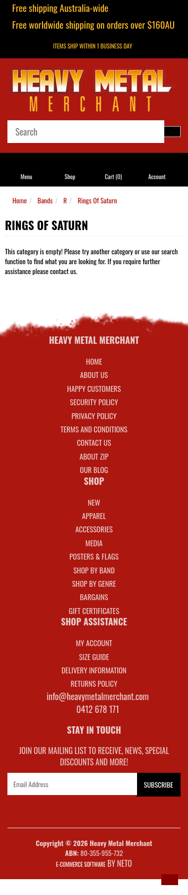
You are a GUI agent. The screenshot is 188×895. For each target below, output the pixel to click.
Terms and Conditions (93, 429)
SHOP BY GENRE (94, 583)
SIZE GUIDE (94, 656)
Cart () (113, 176)
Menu (27, 176)
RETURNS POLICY (94, 683)
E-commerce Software (80, 864)
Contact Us (94, 442)
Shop (70, 176)
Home (19, 200)
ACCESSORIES (94, 528)
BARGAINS (94, 596)
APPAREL (94, 515)
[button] (169, 879)
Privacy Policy (93, 415)
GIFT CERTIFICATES (94, 610)
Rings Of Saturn (97, 200)
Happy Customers (94, 388)
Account (157, 176)
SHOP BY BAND (94, 570)
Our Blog (94, 469)
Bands (45, 200)
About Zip (94, 456)
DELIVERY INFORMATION (94, 669)
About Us (94, 374)
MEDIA (93, 542)
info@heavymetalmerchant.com (98, 696)
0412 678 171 (97, 709)
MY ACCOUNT (94, 642)
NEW (94, 502)
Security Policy (94, 401)
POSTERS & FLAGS (94, 556)
